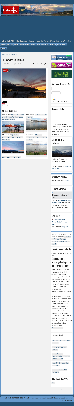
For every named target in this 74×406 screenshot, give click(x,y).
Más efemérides (57, 328)
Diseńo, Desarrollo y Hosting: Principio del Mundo (17, 405)
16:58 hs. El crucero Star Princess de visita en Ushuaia (36, 137)
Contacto (3, 48)
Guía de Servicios (24, 44)
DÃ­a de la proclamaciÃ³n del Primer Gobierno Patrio (61, 356)
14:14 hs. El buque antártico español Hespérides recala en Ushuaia (13, 117)
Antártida (10, 44)
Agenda (16, 44)
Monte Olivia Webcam (42, 44)
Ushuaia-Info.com (60, 390)
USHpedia (33, 44)
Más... (53, 383)
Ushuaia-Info (6, 54)
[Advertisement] (37, 27)
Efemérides (53, 44)
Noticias (3, 44)
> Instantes (14, 54)
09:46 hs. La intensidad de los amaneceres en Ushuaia (12, 137)
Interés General (61, 44)
